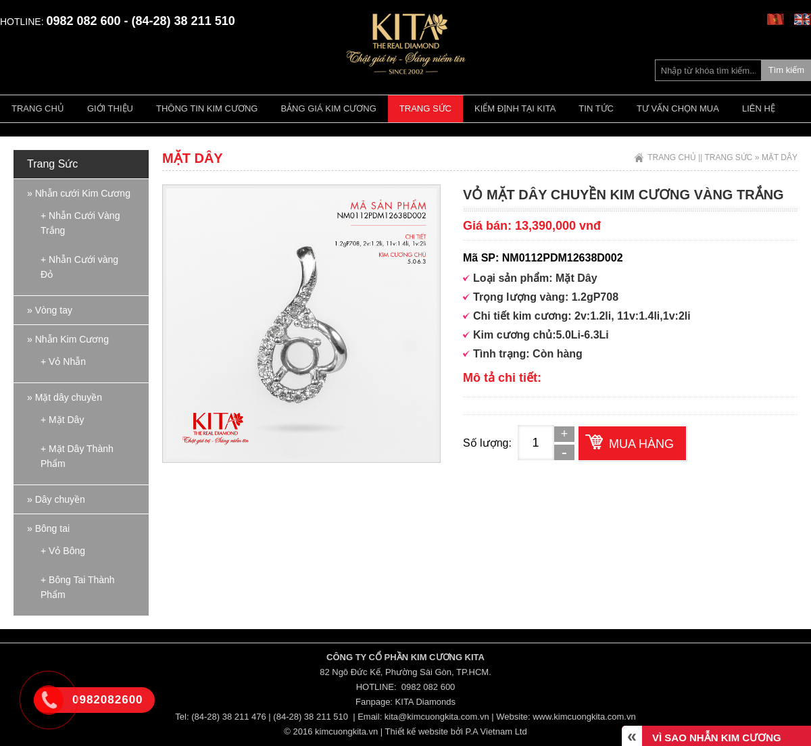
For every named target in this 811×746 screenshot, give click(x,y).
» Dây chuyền (56, 499)
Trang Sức (425, 108)
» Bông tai (48, 528)
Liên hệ (758, 108)
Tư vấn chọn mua (678, 108)
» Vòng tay (49, 310)
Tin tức (596, 108)
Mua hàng (641, 444)
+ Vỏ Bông (63, 550)
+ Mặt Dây (62, 419)
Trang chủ (37, 108)
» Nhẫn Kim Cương (68, 339)
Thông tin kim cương (206, 108)
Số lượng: (487, 443)
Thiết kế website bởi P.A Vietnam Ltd (456, 731)
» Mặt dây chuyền (64, 397)
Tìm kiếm (786, 70)
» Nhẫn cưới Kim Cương (78, 193)
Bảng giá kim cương (328, 108)
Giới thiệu (110, 108)
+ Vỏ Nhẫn (63, 361)
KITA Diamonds (425, 702)
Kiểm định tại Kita (515, 108)
